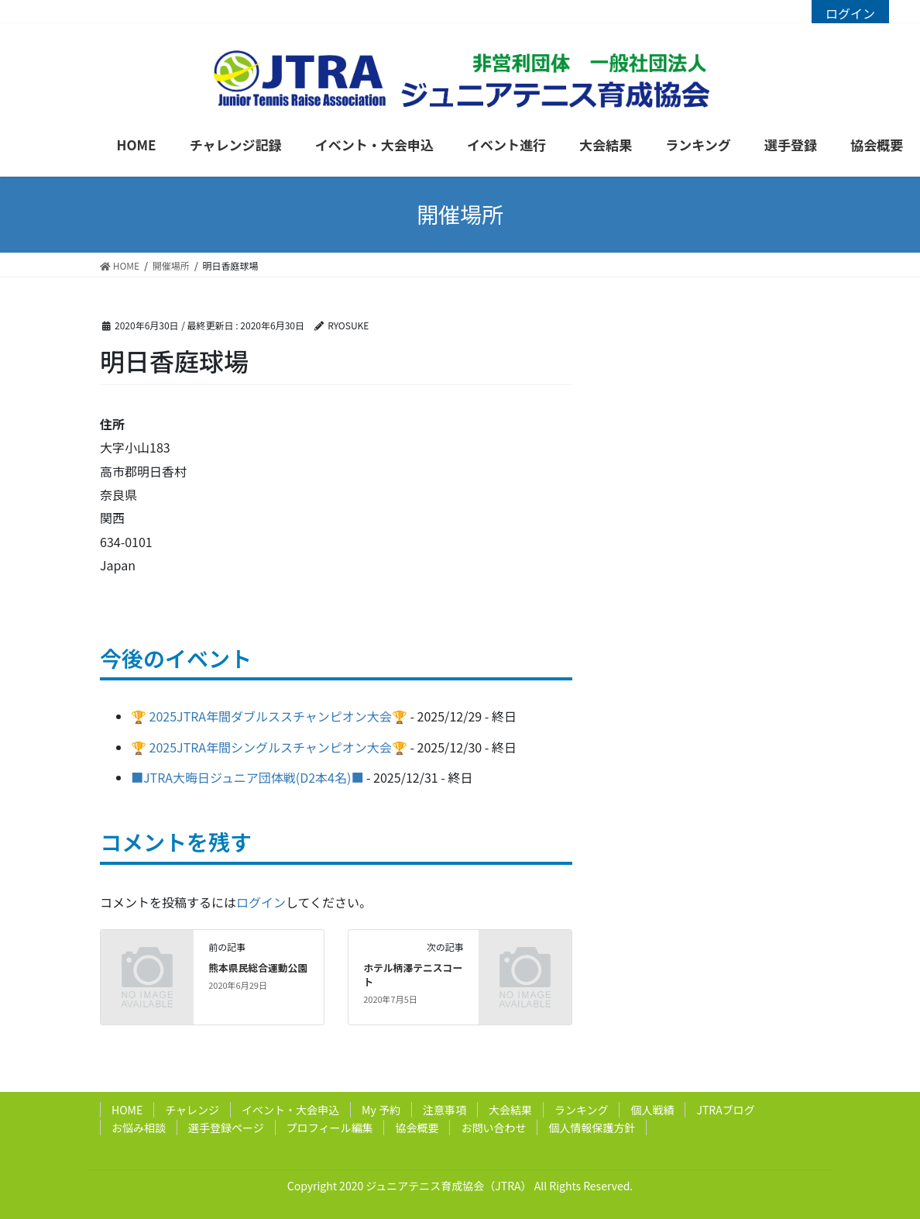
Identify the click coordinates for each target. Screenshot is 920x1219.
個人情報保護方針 (591, 1127)
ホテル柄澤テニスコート (412, 974)
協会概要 (416, 1127)
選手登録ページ (226, 1127)
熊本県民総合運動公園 (257, 967)
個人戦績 (652, 1109)
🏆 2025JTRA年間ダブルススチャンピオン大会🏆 (269, 716)
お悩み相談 (139, 1127)
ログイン (850, 13)
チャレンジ (192, 1109)
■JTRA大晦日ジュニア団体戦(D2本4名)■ (247, 777)
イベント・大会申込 (290, 1109)
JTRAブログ (725, 1109)
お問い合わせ (493, 1127)
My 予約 (381, 1109)
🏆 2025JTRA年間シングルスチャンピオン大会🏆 (269, 747)
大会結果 (510, 1109)
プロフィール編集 (330, 1127)
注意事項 (444, 1109)
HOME (127, 1109)
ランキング (581, 1109)
